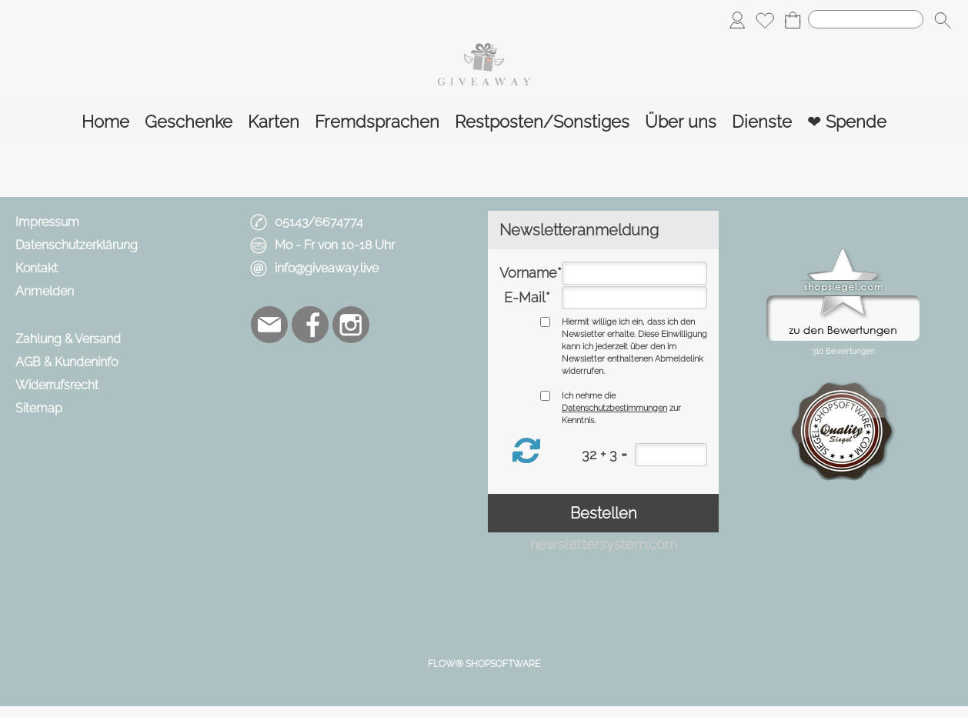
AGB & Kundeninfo (66, 362)
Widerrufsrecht (56, 385)
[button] (943, 20)
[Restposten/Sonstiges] (542, 122)
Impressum (47, 222)
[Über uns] (680, 122)
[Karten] (273, 122)
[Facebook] (310, 324)
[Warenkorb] (793, 20)
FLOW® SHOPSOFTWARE (484, 664)
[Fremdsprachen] (377, 122)
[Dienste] (761, 122)
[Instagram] (351, 324)
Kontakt (36, 268)
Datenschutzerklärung (76, 245)
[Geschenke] (188, 122)
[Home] (105, 122)
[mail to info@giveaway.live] (269, 324)
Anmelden (44, 291)
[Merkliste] (765, 20)
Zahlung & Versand (68, 339)
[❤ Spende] (846, 122)
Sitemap (38, 408)
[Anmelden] (737, 20)
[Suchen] (865, 19)
